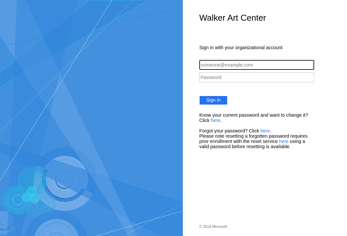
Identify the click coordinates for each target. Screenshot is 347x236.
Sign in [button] (213, 100)
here (215, 120)
